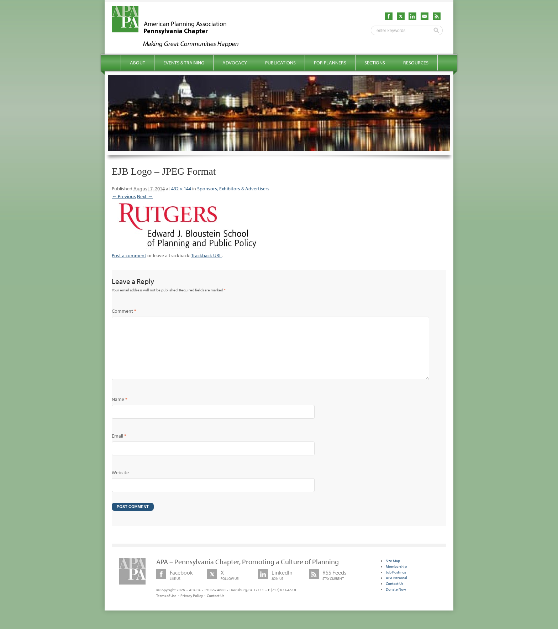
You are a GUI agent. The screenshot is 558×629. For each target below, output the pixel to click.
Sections (374, 62)
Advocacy (234, 62)
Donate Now (396, 600)
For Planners (330, 62)
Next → (145, 196)
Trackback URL (206, 255)
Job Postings (396, 583)
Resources (415, 62)
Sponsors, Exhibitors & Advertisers (233, 188)
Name (119, 410)
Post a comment (129, 255)
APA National (396, 589)
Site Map (393, 572)
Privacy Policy (191, 606)
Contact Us (215, 606)
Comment (124, 311)
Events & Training (183, 62)
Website (120, 484)
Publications (280, 62)
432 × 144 (181, 188)
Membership (396, 577)
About (137, 62)
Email (119, 447)
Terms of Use (166, 606)
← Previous (124, 196)
